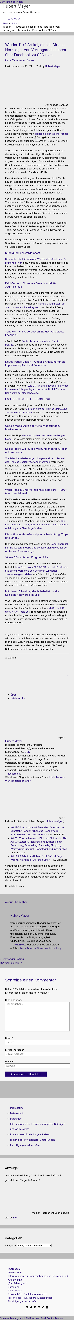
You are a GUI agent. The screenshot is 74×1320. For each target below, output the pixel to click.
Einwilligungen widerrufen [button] (25, 1145)
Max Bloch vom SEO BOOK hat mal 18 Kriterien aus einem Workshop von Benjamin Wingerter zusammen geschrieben (36, 571)
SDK (27, 751)
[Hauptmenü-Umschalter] (14, 19)
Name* (9, 1038)
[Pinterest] (39, 1307)
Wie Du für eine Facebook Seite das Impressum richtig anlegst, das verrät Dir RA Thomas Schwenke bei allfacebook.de (36, 389)
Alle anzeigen (55, 821)
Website (9, 1061)
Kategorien (11, 1245)
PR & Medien (15, 1290)
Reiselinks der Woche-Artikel (51, 133)
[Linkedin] (27, 1307)
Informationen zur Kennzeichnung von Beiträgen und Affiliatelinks (38, 1278)
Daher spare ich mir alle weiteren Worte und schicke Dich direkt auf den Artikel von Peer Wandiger (37, 547)
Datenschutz (17, 1113)
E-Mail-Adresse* (14, 1049)
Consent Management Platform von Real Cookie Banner (31, 1318)
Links (8, 60)
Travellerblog (12, 773)
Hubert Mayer (16, 6)
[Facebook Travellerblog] (47, 1307)
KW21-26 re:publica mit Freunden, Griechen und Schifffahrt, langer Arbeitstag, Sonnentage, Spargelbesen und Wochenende (37, 831)
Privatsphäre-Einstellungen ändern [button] (30, 1134)
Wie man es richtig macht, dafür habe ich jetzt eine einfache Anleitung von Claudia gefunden (36, 524)
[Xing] (43, 1307)
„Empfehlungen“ (17, 1283)
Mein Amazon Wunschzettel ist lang (40, 948)
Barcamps (15, 1118)
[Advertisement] (37, 685)
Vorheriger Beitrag (12, 958)
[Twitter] (31, 1307)
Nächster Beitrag (11, 962)
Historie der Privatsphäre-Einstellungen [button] (32, 1139)
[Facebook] (35, 1307)
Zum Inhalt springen (11, 1)
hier (15, 1217)
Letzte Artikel (17, 698)
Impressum (16, 1107)
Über (13, 694)
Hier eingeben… (14, 999)
